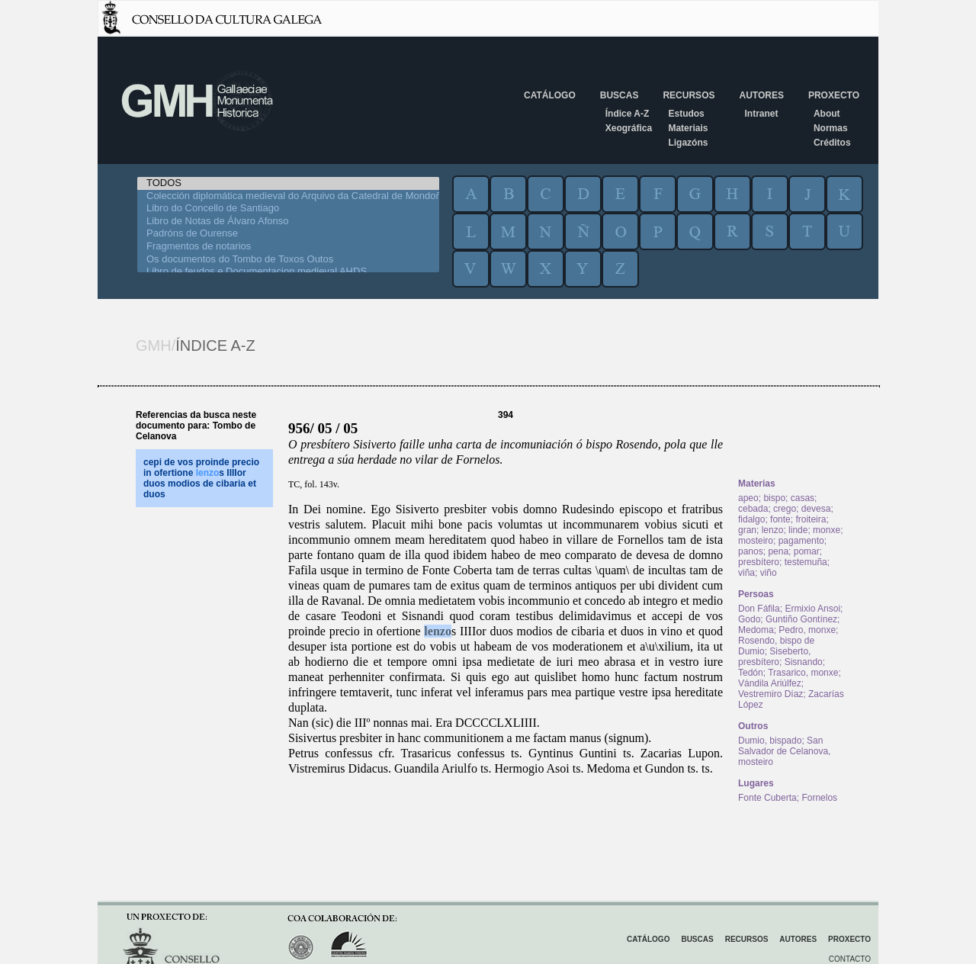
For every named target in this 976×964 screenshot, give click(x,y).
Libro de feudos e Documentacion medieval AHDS (288, 271)
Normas (831, 128)
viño (768, 572)
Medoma (756, 630)
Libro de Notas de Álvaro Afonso (288, 221)
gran (747, 530)
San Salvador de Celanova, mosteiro (784, 751)
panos (750, 551)
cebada (753, 508)
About (827, 113)
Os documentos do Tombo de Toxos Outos (288, 259)
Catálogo (550, 95)
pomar (807, 551)
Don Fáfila (759, 608)
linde (797, 530)
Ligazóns (688, 142)
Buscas (619, 95)
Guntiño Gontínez (801, 619)
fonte (780, 519)
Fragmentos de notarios (288, 246)
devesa (816, 508)
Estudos (686, 113)
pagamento (801, 540)
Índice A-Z (627, 113)
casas (802, 498)
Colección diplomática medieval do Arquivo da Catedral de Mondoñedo (288, 196)
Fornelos (819, 797)
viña (746, 572)
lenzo (437, 631)
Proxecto (833, 95)
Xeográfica (628, 128)
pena (778, 551)
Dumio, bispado (769, 740)
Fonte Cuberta (767, 797)
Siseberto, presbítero (774, 656)
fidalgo (751, 519)
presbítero (758, 562)
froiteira (810, 519)
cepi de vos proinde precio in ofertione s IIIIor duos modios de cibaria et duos (201, 478)
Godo (749, 619)
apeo (748, 498)
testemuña (806, 562)
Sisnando (804, 662)
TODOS (288, 183)
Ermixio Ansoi (812, 608)
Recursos (688, 95)
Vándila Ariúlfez (769, 683)
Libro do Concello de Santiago (288, 208)
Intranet (761, 113)
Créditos (832, 142)
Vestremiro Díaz (770, 694)
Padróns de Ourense (288, 233)
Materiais (688, 128)
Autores (761, 95)
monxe (826, 530)
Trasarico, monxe (803, 672)
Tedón (750, 672)
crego (784, 508)
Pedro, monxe (807, 630)
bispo (774, 498)
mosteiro (755, 540)
